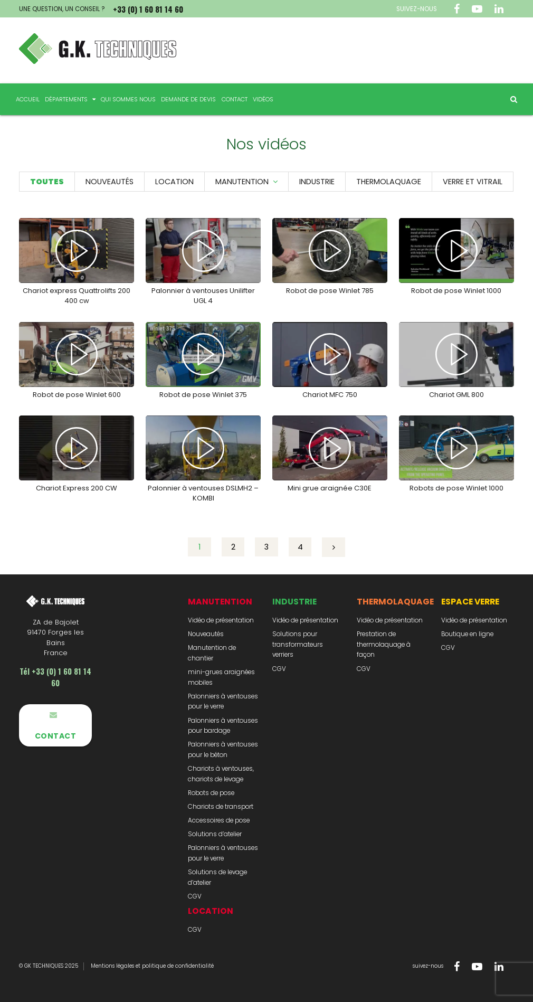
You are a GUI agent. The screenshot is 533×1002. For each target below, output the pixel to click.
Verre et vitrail (472, 181)
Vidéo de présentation (221, 620)
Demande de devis (188, 99)
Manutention (242, 181)
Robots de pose (211, 793)
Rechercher (510, 99)
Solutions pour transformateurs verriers (297, 644)
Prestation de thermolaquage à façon (384, 644)
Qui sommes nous (128, 99)
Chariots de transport (220, 806)
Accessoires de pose (219, 820)
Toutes (47, 181)
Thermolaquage (388, 181)
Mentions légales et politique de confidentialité (152, 965)
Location (174, 181)
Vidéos (263, 99)
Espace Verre (470, 601)
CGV (195, 896)
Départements (66, 99)
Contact (235, 99)
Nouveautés (109, 181)
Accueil (28, 99)
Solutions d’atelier (215, 834)
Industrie (317, 181)
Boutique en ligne (467, 634)
